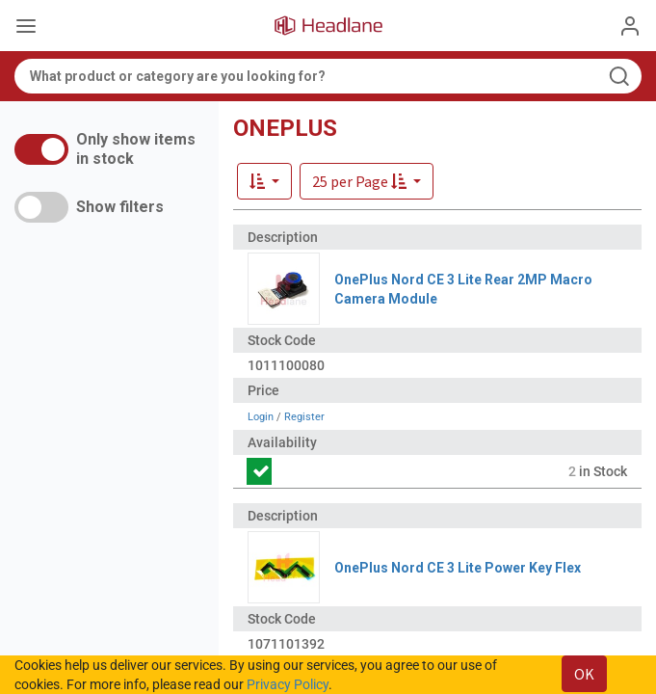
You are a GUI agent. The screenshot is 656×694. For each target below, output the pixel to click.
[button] (366, 181)
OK (584, 673)
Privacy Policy (287, 684)
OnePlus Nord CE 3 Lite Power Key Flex (457, 567)
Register (304, 417)
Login (261, 417)
